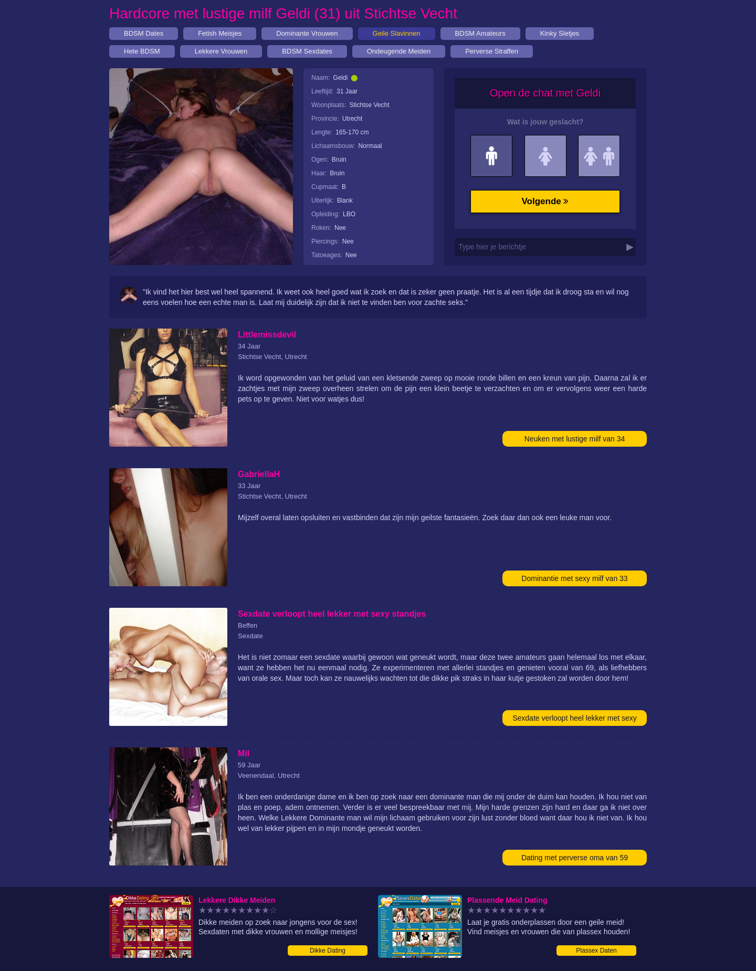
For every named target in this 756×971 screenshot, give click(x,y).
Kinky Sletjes (559, 33)
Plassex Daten (596, 950)
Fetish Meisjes (220, 33)
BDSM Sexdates (307, 51)
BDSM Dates (143, 33)
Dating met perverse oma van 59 (574, 857)
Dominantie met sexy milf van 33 (574, 578)
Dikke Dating (327, 950)
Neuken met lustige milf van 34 (574, 439)
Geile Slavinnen (397, 33)
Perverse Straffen (491, 51)
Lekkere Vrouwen (221, 51)
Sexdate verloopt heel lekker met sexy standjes (574, 720)
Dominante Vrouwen (307, 33)
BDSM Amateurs (480, 33)
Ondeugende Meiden (398, 51)
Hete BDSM (142, 51)
